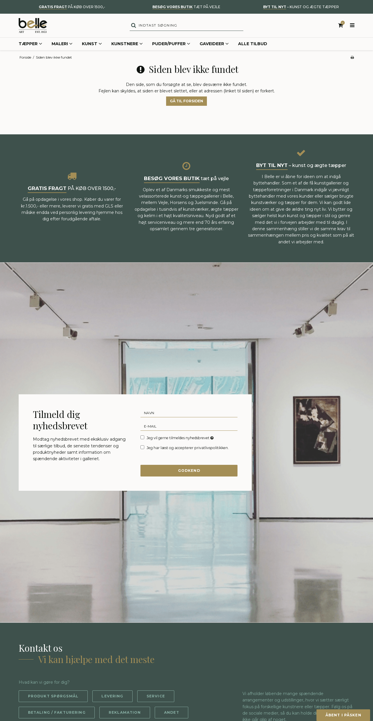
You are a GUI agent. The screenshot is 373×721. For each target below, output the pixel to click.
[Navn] (188, 413)
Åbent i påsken (343, 715)
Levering (113, 697)
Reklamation (125, 713)
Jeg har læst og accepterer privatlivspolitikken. (188, 448)
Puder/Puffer (171, 45)
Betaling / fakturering (57, 713)
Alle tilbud (252, 44)
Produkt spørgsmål (53, 697)
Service (156, 697)
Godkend (189, 471)
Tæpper (30, 45)
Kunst (92, 45)
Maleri (62, 45)
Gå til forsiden (186, 102)
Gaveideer (214, 45)
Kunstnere (127, 45)
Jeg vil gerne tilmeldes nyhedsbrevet (180, 438)
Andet (172, 713)
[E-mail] (188, 426)
